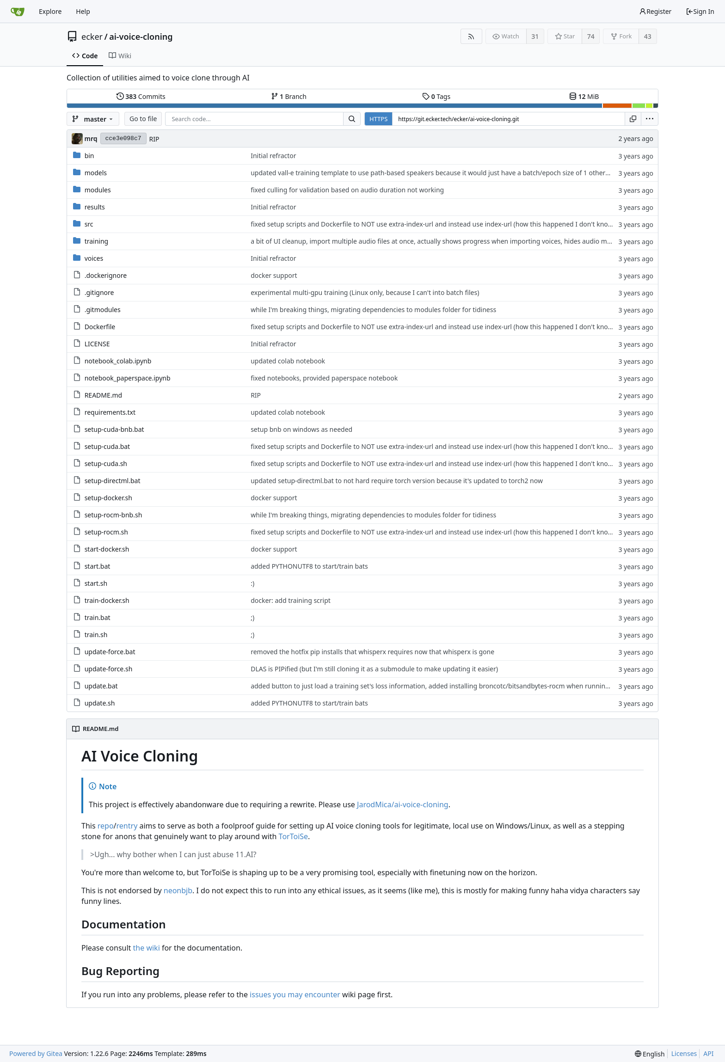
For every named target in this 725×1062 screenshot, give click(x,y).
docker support (274, 275)
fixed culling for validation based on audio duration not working (347, 189)
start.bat (98, 566)
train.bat (98, 617)
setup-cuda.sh (106, 463)
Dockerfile (100, 326)
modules (98, 189)
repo (106, 826)
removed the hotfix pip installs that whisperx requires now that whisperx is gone (372, 651)
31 (535, 36)
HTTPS (378, 119)
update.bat (101, 685)
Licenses (684, 1053)
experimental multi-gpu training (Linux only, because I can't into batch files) (365, 292)
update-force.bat (110, 651)
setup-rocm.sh (106, 532)
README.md (104, 395)
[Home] (18, 11)
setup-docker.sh (108, 497)
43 (647, 36)
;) (252, 617)
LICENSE (97, 343)
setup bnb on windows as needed (301, 429)
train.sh (96, 634)
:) (252, 583)
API (708, 1053)
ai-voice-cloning (140, 36)
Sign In (700, 11)
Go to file (143, 118)
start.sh (96, 583)
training (97, 241)
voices (94, 258)
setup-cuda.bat (107, 446)
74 (591, 36)
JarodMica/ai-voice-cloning (403, 804)
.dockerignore (106, 275)
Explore (50, 11)
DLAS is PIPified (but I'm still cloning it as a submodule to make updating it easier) (374, 668)
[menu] (649, 119)
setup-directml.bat (113, 480)
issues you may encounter (295, 994)
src (89, 224)
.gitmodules (103, 309)
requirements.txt (110, 412)
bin (89, 155)
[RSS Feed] (471, 36)
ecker (92, 36)
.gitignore (99, 292)
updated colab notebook (288, 360)
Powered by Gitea (35, 1053)
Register (655, 11)
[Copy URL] (633, 119)
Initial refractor (273, 155)
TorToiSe (293, 836)
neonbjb (178, 890)
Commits (141, 96)
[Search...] (352, 119)
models (96, 172)
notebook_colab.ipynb (118, 360)
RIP (154, 139)
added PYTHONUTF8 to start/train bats (309, 566)
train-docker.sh (107, 600)
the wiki (146, 948)
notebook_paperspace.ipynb (128, 378)
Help (83, 11)
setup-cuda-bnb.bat (114, 429)
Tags (436, 96)
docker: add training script (291, 600)
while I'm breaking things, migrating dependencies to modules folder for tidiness (373, 309)
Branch (289, 96)
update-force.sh (109, 668)
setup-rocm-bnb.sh (113, 514)
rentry (127, 826)
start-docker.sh (107, 549)
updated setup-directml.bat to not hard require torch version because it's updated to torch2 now (397, 480)
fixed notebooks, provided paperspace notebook (324, 378)
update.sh (100, 703)
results (95, 207)
